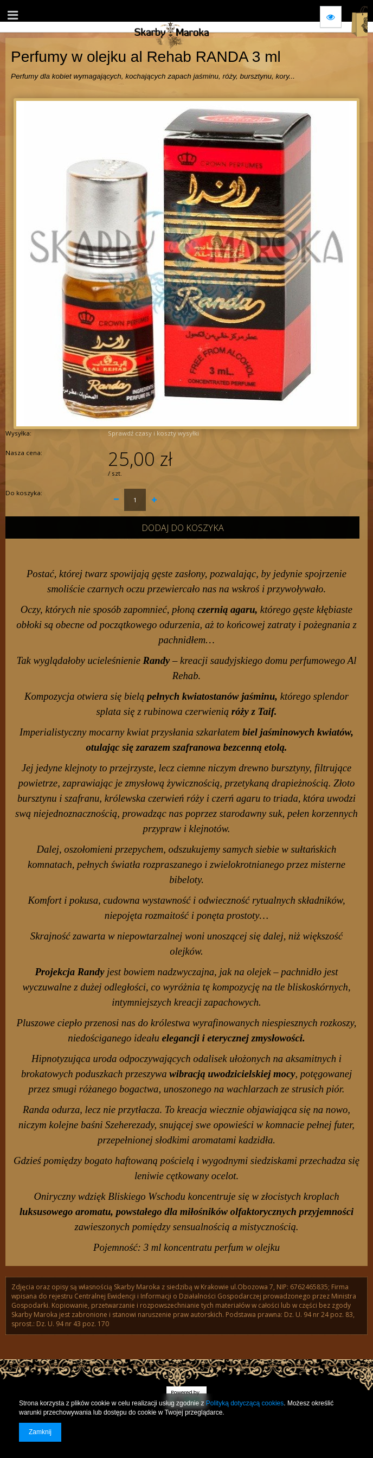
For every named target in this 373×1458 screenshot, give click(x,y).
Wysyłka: (18, 433)
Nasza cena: (23, 453)
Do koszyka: (23, 493)
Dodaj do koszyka (183, 528)
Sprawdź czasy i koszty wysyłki (153, 433)
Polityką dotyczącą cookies (245, 1403)
